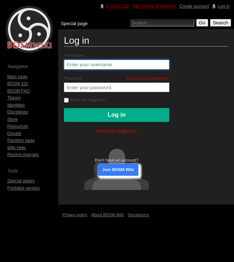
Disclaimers (138, 215)
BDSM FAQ (18, 91)
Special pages (21, 180)
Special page (74, 23)
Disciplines (17, 112)
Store (12, 119)
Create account (194, 6)
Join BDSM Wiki (118, 169)
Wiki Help (16, 147)
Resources (17, 126)
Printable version (23, 188)
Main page (17, 76)
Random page (21, 140)
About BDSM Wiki (108, 215)
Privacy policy (74, 215)
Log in (224, 6)
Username (73, 55)
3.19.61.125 (117, 6)
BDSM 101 (17, 83)
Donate (14, 133)
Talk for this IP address (154, 6)
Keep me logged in (84, 100)
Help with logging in (117, 131)
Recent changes (23, 154)
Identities (16, 105)
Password (116, 78)
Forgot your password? (147, 78)
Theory (14, 97)
